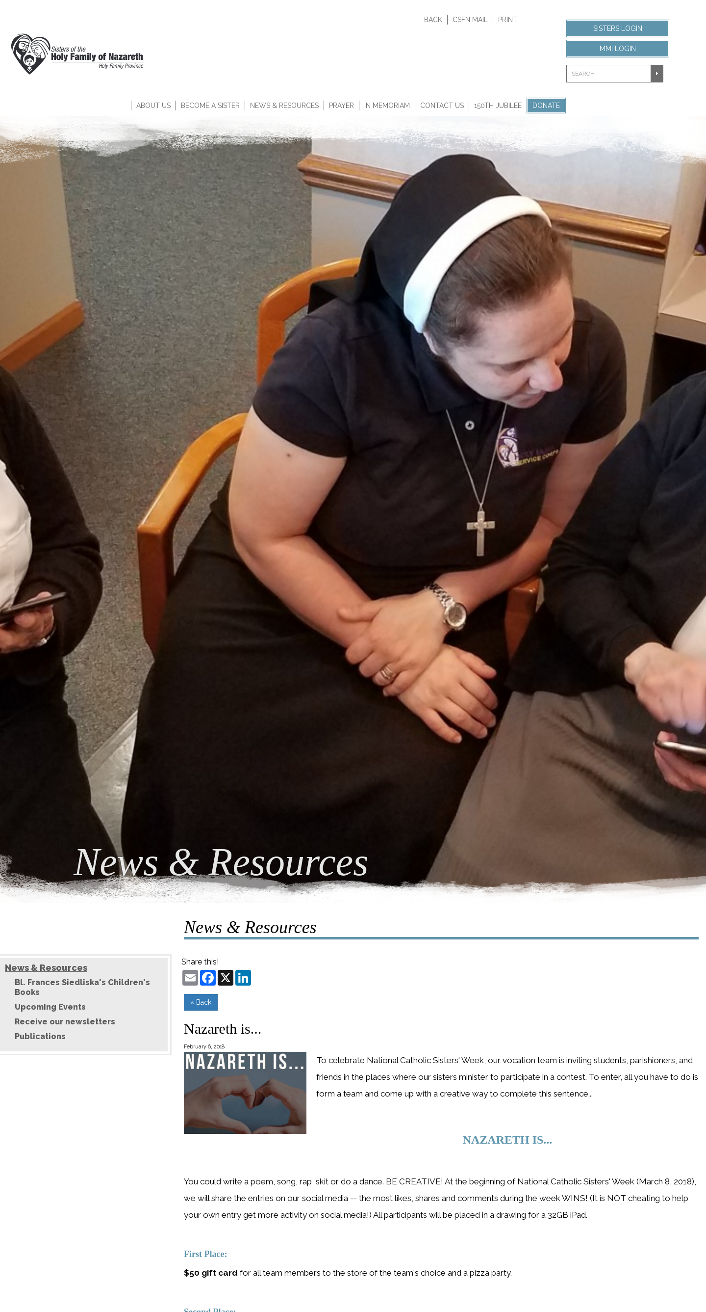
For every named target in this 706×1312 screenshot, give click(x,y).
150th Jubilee (498, 105)
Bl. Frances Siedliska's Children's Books (82, 987)
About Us (153, 105)
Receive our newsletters (65, 1021)
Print (507, 20)
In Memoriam (387, 105)
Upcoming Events (50, 1007)
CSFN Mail (470, 20)
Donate (546, 105)
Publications (40, 1036)
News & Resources (284, 105)
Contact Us (442, 105)
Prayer (341, 105)
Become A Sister (210, 105)
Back (433, 20)
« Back (200, 1002)
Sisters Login (617, 28)
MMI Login (618, 49)
